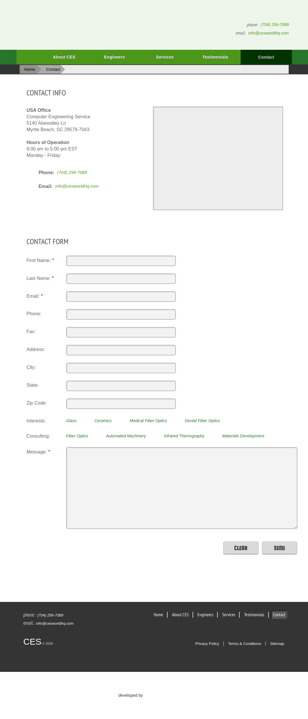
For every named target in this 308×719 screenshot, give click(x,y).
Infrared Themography (184, 436)
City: (31, 367)
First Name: (40, 260)
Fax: (31, 331)
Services (157, 59)
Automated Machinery (126, 436)
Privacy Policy (207, 643)
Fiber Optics (77, 436)
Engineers (107, 59)
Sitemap (277, 643)
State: (33, 385)
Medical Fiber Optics (148, 420)
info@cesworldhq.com (269, 33)
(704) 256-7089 (275, 24)
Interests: (36, 420)
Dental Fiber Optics (202, 420)
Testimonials (216, 57)
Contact (266, 57)
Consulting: (38, 436)
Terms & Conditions (244, 643)
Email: (35, 296)
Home (27, 57)
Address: (36, 349)
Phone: (34, 313)
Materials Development (243, 436)
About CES (64, 57)
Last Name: (40, 278)
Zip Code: (37, 402)
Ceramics (103, 420)
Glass (71, 420)
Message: (38, 452)
